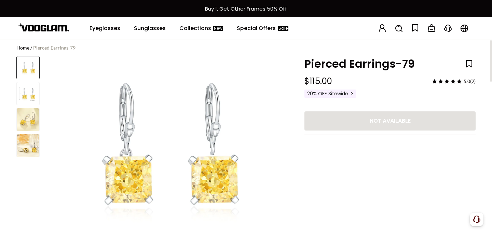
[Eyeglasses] (105, 28)
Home (22, 48)
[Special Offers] (262, 28)
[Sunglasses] (150, 28)
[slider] (447, 81)
